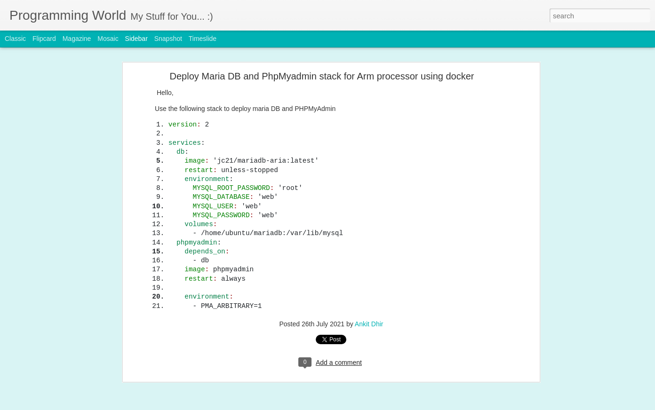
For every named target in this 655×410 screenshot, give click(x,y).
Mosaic (107, 38)
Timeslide (202, 38)
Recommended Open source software (70, 374)
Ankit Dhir (369, 251)
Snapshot (168, 38)
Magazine (77, 38)
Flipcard (44, 38)
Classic (15, 38)
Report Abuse (384, 405)
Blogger (357, 405)
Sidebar (136, 38)
